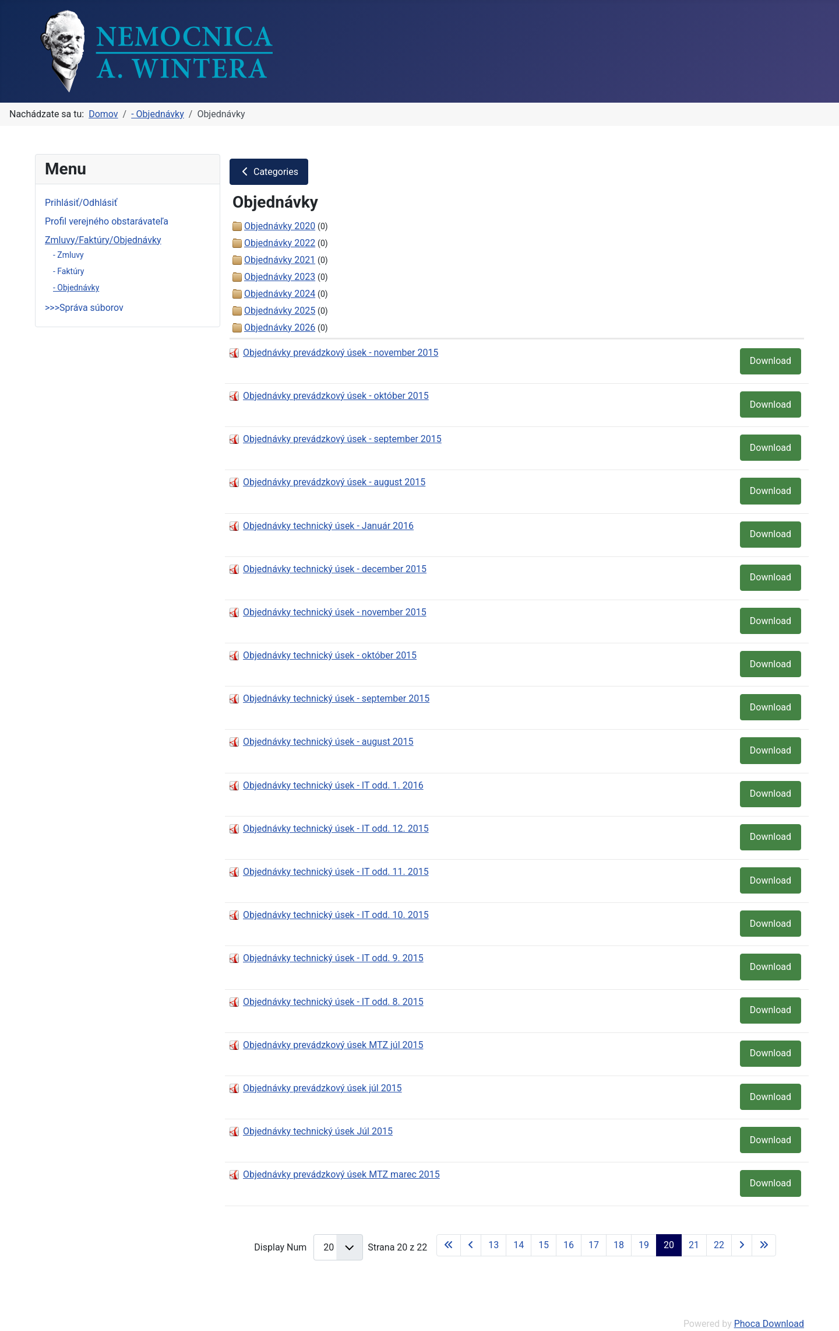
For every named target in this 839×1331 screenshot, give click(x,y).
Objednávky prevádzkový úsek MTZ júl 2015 (333, 1044)
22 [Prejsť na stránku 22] (719, 1245)
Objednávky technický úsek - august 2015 (328, 741)
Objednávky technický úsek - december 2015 (334, 569)
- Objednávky (76, 287)
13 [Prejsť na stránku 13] (493, 1245)
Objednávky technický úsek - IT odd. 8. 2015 (333, 1001)
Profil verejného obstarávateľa (106, 221)
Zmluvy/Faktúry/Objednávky (103, 240)
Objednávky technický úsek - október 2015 (330, 655)
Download (770, 360)
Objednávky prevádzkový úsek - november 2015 (340, 352)
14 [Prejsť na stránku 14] (518, 1245)
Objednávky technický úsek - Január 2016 (328, 525)
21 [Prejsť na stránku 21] (694, 1245)
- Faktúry (68, 271)
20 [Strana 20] (669, 1245)
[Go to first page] (448, 1245)
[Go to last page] (764, 1245)
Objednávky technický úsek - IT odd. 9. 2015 (333, 958)
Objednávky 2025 (279, 310)
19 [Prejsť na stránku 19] (644, 1245)
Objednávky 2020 (279, 226)
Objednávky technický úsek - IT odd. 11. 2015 (336, 871)
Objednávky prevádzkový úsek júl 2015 (322, 1088)
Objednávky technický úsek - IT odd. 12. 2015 (336, 828)
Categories (268, 171)
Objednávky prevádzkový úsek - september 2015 (342, 438)
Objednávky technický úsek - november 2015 (334, 612)
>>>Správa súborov (84, 307)
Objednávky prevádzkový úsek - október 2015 (336, 395)
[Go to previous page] (470, 1245)
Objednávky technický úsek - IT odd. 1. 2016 (333, 785)
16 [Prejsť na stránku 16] (568, 1245)
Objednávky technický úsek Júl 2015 (318, 1131)
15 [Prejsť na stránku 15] (543, 1245)
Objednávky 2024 (279, 293)
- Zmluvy (68, 255)
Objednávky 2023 (279, 276)
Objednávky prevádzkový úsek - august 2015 (334, 482)
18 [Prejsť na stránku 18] (619, 1245)
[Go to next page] (741, 1245)
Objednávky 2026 (279, 327)
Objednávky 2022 (279, 242)
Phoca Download (769, 1323)
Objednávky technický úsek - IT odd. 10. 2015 (336, 914)
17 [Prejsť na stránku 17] (593, 1245)
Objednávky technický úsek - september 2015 (336, 698)
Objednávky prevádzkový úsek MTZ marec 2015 (341, 1174)
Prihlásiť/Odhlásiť (81, 202)
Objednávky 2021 (279, 259)
